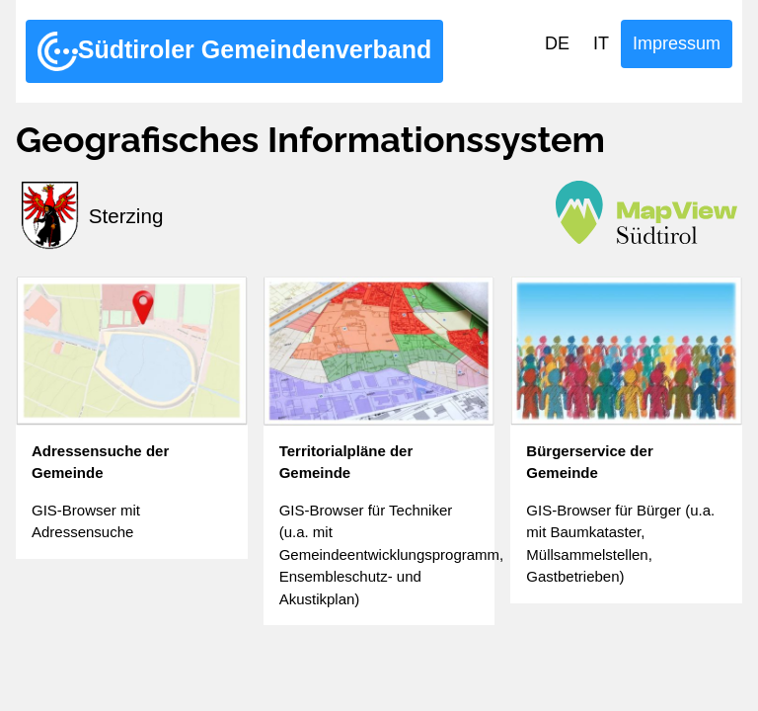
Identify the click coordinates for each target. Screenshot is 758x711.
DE (557, 43)
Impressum (676, 43)
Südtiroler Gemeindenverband (234, 51)
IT (601, 43)
